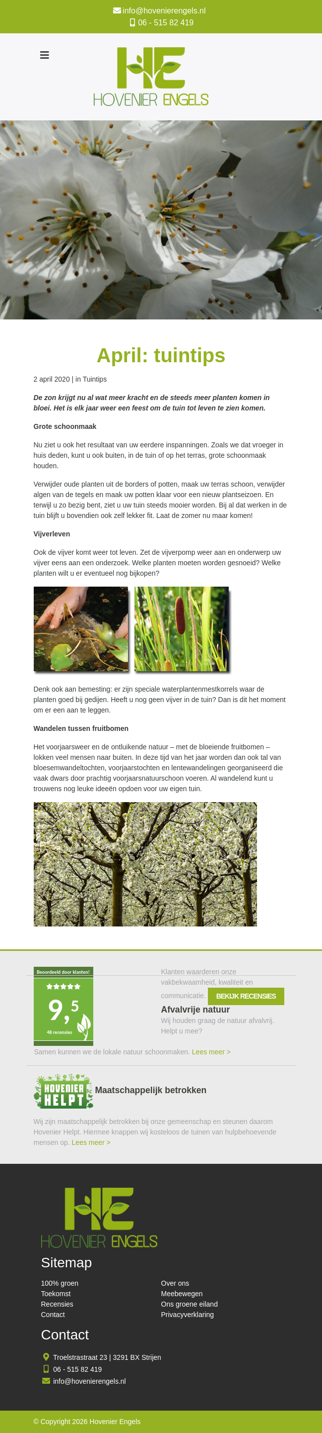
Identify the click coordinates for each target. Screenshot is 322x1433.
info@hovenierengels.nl (164, 10)
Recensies (57, 1304)
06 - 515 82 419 (165, 22)
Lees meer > (211, 1052)
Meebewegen (182, 1294)
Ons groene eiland (189, 1304)
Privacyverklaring (187, 1315)
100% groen (60, 1283)
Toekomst (56, 1294)
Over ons (175, 1283)
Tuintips (95, 379)
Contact (53, 1315)
